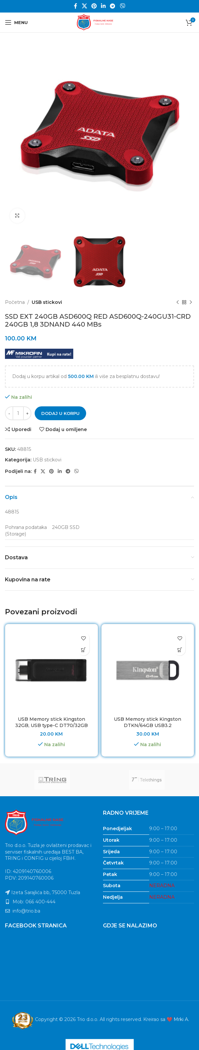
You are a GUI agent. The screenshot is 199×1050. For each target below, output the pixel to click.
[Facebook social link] (76, 6)
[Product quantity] (18, 414)
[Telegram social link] (112, 6)
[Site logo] (99, 22)
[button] (83, 650)
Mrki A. (181, 1019)
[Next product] (190, 302)
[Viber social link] (122, 6)
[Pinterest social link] (94, 6)
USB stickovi (47, 302)
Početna (15, 302)
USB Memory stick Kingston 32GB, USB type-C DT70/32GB (51, 722)
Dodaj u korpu (60, 413)
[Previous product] (177, 302)
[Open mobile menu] (16, 22)
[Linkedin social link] (103, 6)
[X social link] (84, 6)
